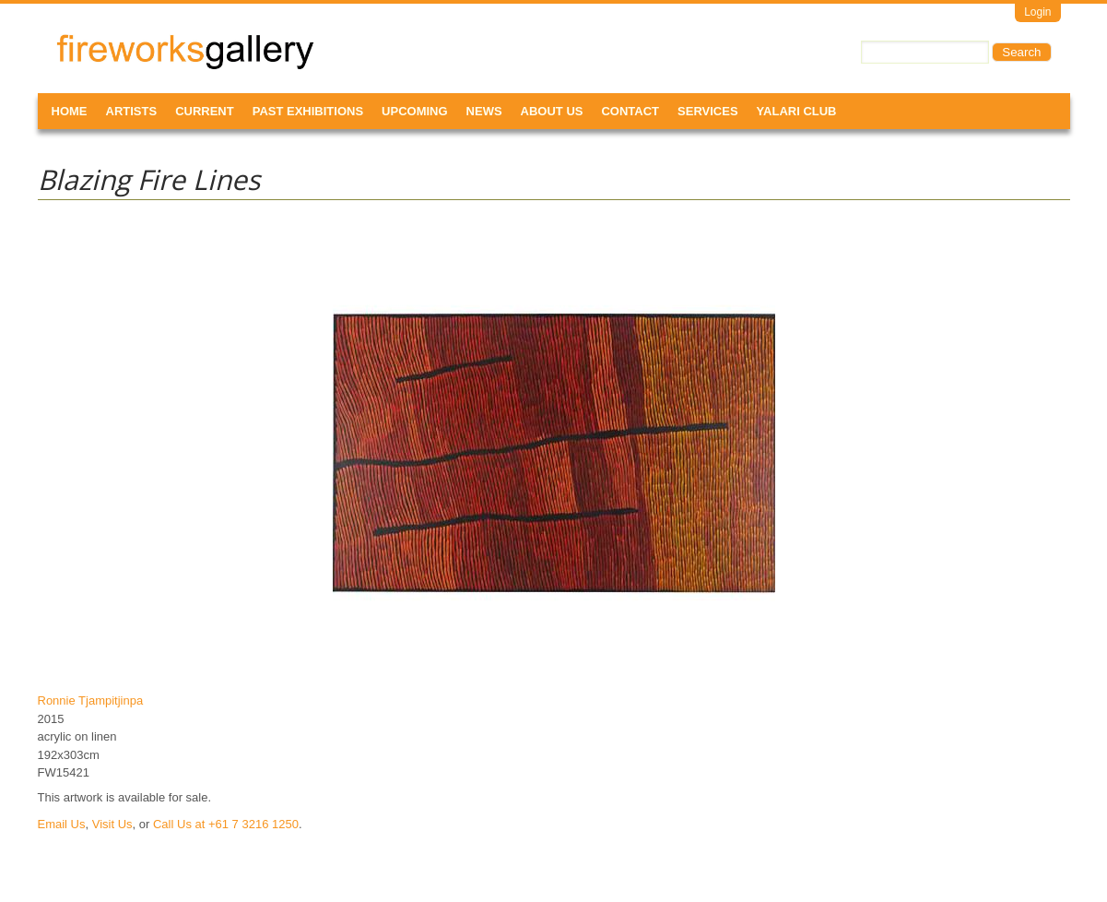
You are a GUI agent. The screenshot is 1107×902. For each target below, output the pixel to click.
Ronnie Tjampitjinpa (91, 700)
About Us (552, 111)
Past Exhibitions (308, 111)
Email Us (62, 824)
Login (1037, 12)
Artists (132, 111)
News (484, 111)
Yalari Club (797, 111)
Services (707, 111)
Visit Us (112, 824)
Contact (630, 111)
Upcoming (415, 111)
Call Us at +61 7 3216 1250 (226, 824)
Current (204, 111)
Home (70, 111)
